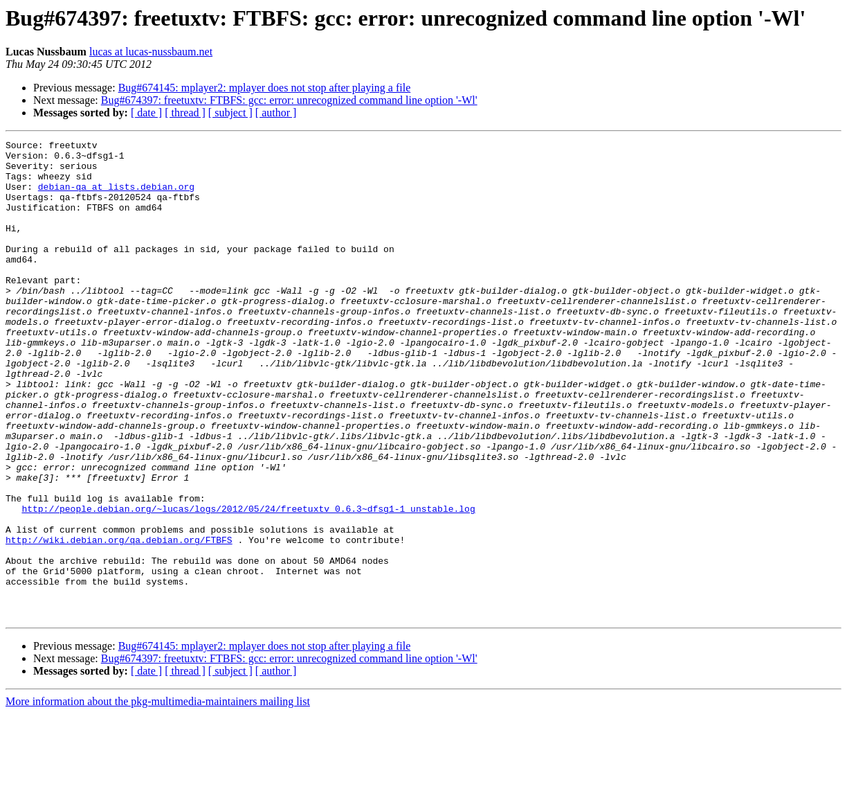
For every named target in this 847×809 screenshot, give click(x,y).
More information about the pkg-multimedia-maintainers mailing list (158, 797)
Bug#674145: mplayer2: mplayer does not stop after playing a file (264, 88)
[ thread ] (185, 112)
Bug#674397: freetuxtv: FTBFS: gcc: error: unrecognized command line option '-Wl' (289, 100)
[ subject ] (230, 112)
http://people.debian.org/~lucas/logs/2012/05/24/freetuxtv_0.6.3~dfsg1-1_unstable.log (248, 583)
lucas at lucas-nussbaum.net (150, 51)
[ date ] (146, 112)
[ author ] (276, 112)
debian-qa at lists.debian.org (116, 196)
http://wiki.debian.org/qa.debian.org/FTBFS (119, 620)
